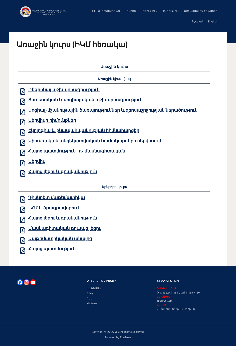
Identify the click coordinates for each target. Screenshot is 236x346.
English (213, 21)
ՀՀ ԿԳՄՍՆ (94, 288)
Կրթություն (148, 11)
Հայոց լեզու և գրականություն (62, 171)
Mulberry (92, 303)
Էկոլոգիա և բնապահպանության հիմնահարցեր (83, 130)
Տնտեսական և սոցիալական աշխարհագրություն (85, 99)
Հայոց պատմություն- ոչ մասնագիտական (76, 151)
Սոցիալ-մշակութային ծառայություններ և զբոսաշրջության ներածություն (112, 110)
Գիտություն (170, 11)
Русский (197, 21)
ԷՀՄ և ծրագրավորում (53, 207)
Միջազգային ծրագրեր (201, 11)
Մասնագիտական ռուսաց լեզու (64, 228)
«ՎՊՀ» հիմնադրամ (105, 11)
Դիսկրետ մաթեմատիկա (56, 197)
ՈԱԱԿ (90, 298)
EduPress (125, 337)
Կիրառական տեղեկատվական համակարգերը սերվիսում (94, 140)
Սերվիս (36, 161)
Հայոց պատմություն (52, 249)
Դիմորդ (130, 11)
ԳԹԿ (90, 293)
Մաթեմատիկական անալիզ (60, 238)
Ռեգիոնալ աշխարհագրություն (64, 89)
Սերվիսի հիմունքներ (52, 120)
